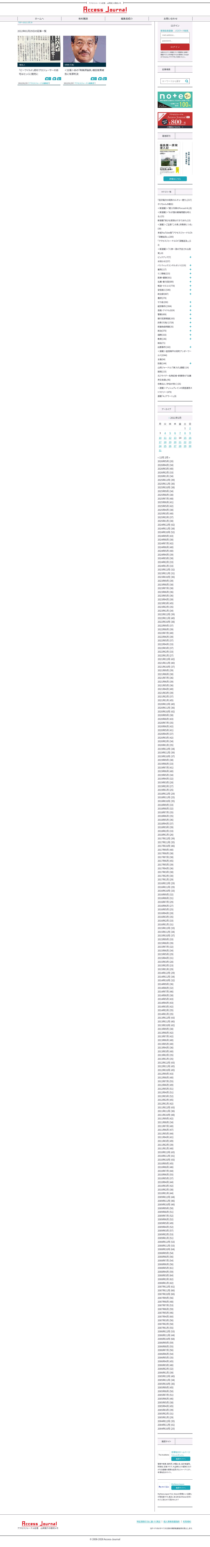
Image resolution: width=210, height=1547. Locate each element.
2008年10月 (164, 1253)
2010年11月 (164, 1160)
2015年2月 (163, 970)
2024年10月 (164, 536)
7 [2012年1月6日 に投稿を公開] (180, 437)
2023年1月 (163, 615)
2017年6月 (163, 865)
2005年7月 (163, 1399)
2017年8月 (163, 858)
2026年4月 (163, 469)
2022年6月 (163, 641)
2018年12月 (164, 798)
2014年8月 (163, 992)
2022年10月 (164, 626)
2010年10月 (164, 1164)
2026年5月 (163, 465)
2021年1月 (163, 704)
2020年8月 (163, 723)
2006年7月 (163, 1354)
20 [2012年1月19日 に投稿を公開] (175, 446)
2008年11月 (164, 1250)
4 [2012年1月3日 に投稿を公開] (165, 437)
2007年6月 (163, 1313)
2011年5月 (163, 1138)
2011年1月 (163, 1153)
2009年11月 (164, 1205)
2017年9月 (163, 854)
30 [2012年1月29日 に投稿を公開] (190, 450)
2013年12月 (164, 1022)
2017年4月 (163, 872)
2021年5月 (163, 689)
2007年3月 (163, 1324)
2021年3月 (163, 697)
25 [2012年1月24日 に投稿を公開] (165, 450)
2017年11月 (164, 846)
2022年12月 (164, 618)
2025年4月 (163, 514)
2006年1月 (163, 1377)
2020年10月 (164, 716)
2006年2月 (163, 1373)
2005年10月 (164, 1388)
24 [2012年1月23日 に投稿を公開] (160, 450)
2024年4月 (163, 559)
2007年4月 (163, 1321)
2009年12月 (164, 1201)
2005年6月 (163, 1403)
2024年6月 (163, 551)
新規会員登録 (167, 35)
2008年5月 (163, 1272)
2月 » (167, 462)
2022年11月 (164, 622)
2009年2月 (163, 1238)
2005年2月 (163, 1418)
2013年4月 (163, 1052)
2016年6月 (163, 910)
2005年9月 (163, 1392)
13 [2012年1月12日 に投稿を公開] (175, 442)
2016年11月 (164, 891)
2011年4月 (163, 1141)
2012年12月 (164, 1067)
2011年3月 (163, 1145)
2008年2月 (163, 1283)
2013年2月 (163, 1059)
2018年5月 (163, 824)
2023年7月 (163, 592)
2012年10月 (164, 1074)
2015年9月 (163, 943)
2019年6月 (163, 775)
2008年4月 (163, 1276)
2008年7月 (163, 1265)
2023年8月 (163, 589)
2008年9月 (163, 1257)
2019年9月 (163, 764)
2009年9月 (163, 1212)
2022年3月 (163, 652)
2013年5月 (163, 1048)
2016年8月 (163, 902)
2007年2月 (163, 1328)
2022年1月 (163, 659)
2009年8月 (163, 1216)
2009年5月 (163, 1227)
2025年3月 (163, 518)
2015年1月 (163, 973)
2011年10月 (164, 1119)
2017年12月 (164, 842)
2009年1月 (163, 1242)
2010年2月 (163, 1194)
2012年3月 (163, 1100)
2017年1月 (163, 884)
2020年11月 (164, 712)
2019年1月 (163, 794)
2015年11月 (164, 936)
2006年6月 (163, 1358)
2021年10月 (164, 671)
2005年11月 (164, 1384)
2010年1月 (163, 1197)
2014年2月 (163, 1014)
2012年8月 (163, 1082)
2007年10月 (164, 1298)
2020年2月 (163, 745)
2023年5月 (163, 600)
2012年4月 (163, 1097)
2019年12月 (164, 753)
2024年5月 (163, 555)
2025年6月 (163, 506)
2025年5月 (163, 510)
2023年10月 (164, 581)
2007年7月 (163, 1309)
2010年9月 (163, 1167)
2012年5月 (163, 1093)
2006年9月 (163, 1347)
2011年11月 (164, 1115)
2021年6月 (163, 686)
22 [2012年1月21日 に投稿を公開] (185, 446)
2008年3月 (163, 1280)
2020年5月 (163, 734)
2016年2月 (163, 925)
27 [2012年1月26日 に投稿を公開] (175, 450)
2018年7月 (163, 816)
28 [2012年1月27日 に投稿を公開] (180, 450)
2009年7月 (163, 1220)
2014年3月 (163, 1011)
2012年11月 (164, 1070)
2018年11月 (164, 801)
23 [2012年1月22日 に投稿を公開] (190, 446)
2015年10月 (164, 940)
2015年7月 (163, 951)
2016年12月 (164, 887)
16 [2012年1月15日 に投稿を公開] (190, 442)
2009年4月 (163, 1231)
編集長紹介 (127, 19)
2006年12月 (164, 1336)
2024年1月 (163, 570)
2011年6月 (163, 1134)
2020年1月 (163, 749)
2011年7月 (163, 1130)
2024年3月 (163, 562)
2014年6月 (163, 999)
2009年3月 (163, 1235)
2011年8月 (163, 1126)
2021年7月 (163, 682)
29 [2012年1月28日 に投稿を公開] (185, 450)
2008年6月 (163, 1268)
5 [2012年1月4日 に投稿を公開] (170, 437)
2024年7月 (163, 548)
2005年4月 (163, 1410)
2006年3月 (163, 1369)
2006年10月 (164, 1343)
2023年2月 (163, 611)
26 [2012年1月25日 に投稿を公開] (170, 450)
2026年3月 (163, 473)
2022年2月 (163, 656)
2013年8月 (163, 1037)
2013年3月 (163, 1055)
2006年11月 (164, 1339)
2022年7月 (163, 637)
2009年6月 (163, 1224)
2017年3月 (163, 876)
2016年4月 (163, 917)
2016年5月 (163, 914)
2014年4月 (163, 1007)
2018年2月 (163, 835)
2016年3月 (163, 921)
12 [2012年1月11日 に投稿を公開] (170, 442)
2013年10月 (164, 1029)
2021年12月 (164, 663)
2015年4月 (163, 962)
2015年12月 (164, 932)
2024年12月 (164, 529)
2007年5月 (163, 1317)
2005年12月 (164, 1380)
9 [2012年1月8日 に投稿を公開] (190, 437)
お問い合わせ (170, 19)
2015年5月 (163, 958)
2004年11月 (164, 1429)
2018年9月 (163, 809)
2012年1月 (163, 1108)
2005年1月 (163, 1421)
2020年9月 (163, 719)
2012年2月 (163, 1104)
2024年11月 (164, 533)
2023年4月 (163, 603)
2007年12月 (164, 1291)
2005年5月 (163, 1407)
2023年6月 (163, 596)
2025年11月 (164, 488)
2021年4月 (163, 693)
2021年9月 (163, 675)
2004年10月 (164, 1433)
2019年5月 (163, 779)
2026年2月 (163, 477)
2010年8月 (163, 1171)
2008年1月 (163, 1287)
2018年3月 (163, 831)
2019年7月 (163, 772)
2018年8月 (163, 813)
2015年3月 (163, 966)
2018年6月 (163, 820)
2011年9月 (163, 1123)
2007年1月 (163, 1332)
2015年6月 (163, 955)
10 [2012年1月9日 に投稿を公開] (160, 442)
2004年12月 (164, 1425)
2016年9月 (163, 899)
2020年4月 (163, 738)
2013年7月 (163, 1041)
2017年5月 (163, 869)
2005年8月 (163, 1395)
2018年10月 (164, 805)
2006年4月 (163, 1366)
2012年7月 (163, 1085)
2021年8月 (163, 678)
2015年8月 (163, 947)
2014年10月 (164, 984)
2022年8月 (163, 633)
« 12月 (161, 462)
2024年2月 (163, 566)
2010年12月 (164, 1156)
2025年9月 (163, 495)
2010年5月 (163, 1182)
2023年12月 (164, 574)
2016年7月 (163, 906)
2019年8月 (163, 768)
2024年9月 (163, 540)
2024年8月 (163, 544)
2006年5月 (163, 1362)
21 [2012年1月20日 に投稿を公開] (180, 446)
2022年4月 (163, 648)
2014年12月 (164, 977)
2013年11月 (164, 1026)
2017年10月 (164, 850)
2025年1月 (163, 525)
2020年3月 (163, 742)
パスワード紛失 (181, 35)
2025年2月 (163, 521)
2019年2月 (163, 790)
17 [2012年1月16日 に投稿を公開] (160, 446)
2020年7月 (163, 727)
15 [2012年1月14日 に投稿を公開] (185, 442)
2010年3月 (163, 1190)
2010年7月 (163, 1175)
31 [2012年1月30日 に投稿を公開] (160, 455)
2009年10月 (164, 1209)
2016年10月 (164, 895)
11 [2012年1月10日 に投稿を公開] (165, 442)
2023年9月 (163, 585)
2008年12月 (164, 1246)
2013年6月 (163, 1044)
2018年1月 (163, 839)
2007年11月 (164, 1294)
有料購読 (83, 19)
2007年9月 (163, 1302)
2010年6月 (163, 1179)
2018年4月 (163, 828)
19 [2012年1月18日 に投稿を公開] (170, 446)
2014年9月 (163, 988)
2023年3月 (163, 607)
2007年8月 (163, 1306)
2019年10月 (164, 760)
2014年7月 (163, 996)
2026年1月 (163, 480)
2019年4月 (163, 783)
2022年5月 (163, 645)
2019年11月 (164, 757)
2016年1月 (163, 928)
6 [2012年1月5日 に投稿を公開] (175, 437)
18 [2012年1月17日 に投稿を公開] (165, 446)
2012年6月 (163, 1089)
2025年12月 (164, 484)
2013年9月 (163, 1033)
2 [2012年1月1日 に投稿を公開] (190, 432)
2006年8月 (163, 1350)
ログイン (175, 51)
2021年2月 (163, 701)
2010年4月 (163, 1186)
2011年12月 (164, 1111)
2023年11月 (164, 577)
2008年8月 (163, 1261)
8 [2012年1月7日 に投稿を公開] (185, 437)
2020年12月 (164, 708)
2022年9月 (163, 630)
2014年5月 (163, 1003)
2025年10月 (164, 492)
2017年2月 (163, 880)
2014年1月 (163, 1018)
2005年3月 (163, 1414)
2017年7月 (163, 861)
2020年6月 (163, 731)
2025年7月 (163, 503)
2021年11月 (164, 667)
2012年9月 (163, 1078)
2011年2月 (163, 1149)
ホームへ (39, 19)
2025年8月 (163, 499)
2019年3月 (163, 787)
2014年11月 (164, 981)
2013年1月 (163, 1063)
